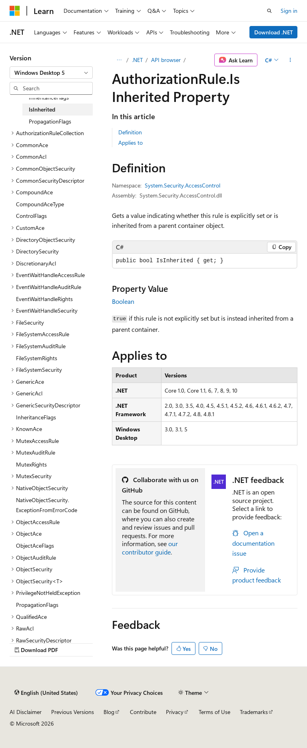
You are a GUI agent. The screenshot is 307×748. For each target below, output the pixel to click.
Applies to (130, 142)
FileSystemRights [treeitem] (36, 358)
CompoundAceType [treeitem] (40, 204)
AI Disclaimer (26, 712)
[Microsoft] (15, 11)
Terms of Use (214, 712)
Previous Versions (72, 712)
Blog (109, 712)
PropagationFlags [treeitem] (50, 121)
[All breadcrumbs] (119, 60)
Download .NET (273, 32)
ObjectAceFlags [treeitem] (35, 545)
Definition (130, 132)
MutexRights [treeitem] (31, 464)
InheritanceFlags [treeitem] (49, 97)
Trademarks (254, 712)
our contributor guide (150, 547)
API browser (166, 60)
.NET (137, 60)
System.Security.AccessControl (182, 185)
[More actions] (290, 60)
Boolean (123, 301)
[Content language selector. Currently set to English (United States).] (46, 692)
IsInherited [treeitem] (42, 109)
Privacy (174, 712)
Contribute (143, 712)
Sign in (289, 10)
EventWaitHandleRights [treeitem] (44, 299)
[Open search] (269, 11)
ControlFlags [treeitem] (31, 215)
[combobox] (51, 72)
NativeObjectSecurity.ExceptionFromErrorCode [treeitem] (46, 505)
